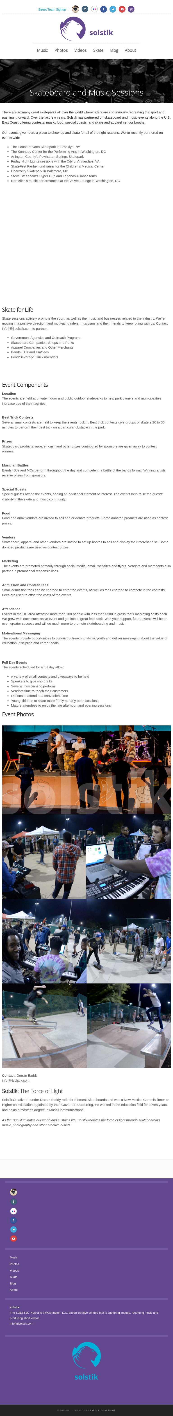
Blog (114, 50)
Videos (80, 50)
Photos (61, 50)
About (130, 50)
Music (42, 50)
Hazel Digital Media (103, 1410)
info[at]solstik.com (21, 1323)
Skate (98, 50)
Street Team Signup (52, 9)
